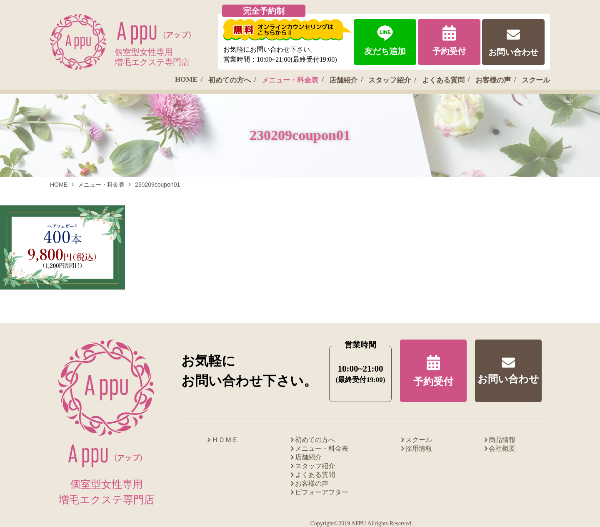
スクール (536, 80)
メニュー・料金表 (290, 80)
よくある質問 (443, 80)
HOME (186, 79)
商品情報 (502, 439)
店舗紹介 (343, 80)
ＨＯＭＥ (225, 439)
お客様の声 (493, 80)
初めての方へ (229, 80)
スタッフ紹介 (389, 80)
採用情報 (418, 448)
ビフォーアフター (321, 492)
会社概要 (502, 448)
